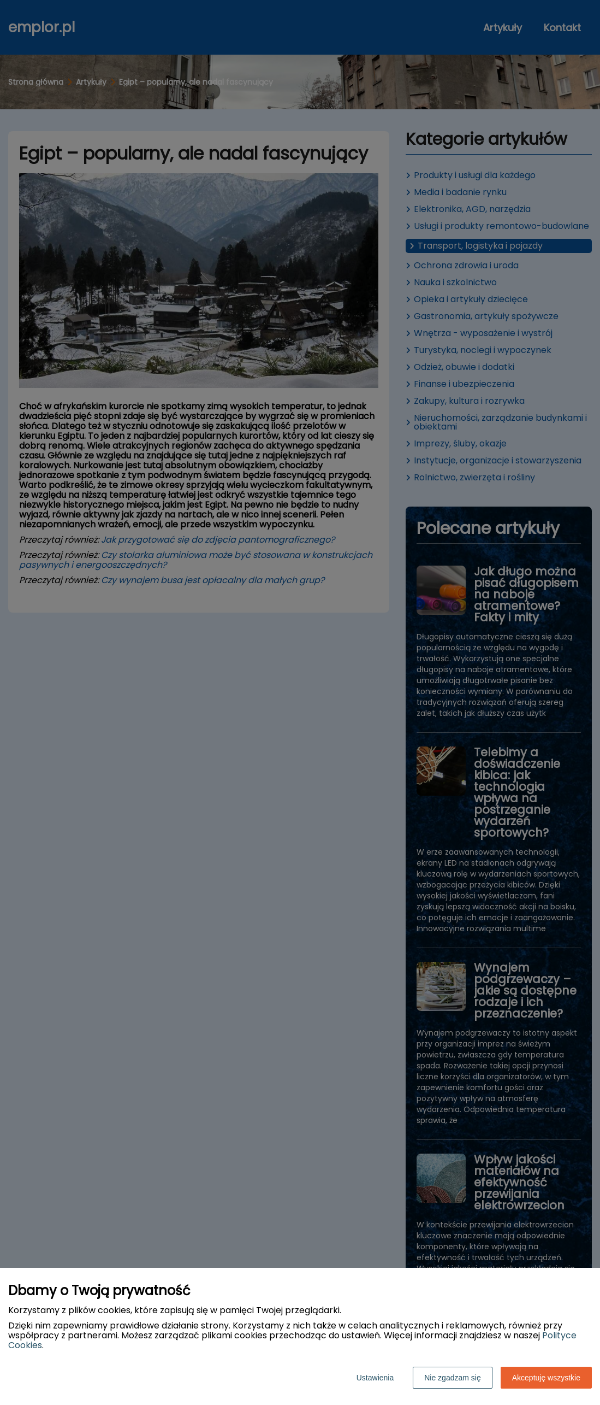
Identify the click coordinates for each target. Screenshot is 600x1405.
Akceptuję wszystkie (546, 1377)
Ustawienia (375, 1377)
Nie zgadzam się (452, 1377)
